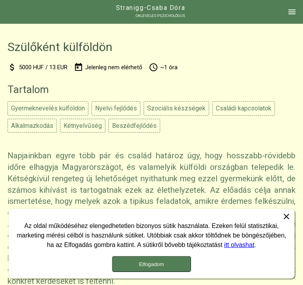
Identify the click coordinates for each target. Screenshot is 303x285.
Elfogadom (151, 264)
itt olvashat (239, 244)
